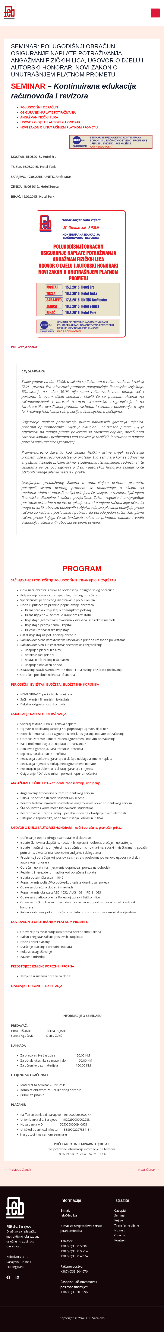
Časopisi (120, 1210)
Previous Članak (18, 1169)
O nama (119, 1235)
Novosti (119, 1230)
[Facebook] (8, 1277)
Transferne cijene (126, 1225)
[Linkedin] (17, 1277)
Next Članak (148, 1169)
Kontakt (120, 1240)
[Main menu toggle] (155, 13)
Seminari (120, 1215)
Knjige (118, 1220)
